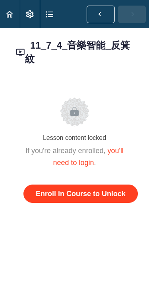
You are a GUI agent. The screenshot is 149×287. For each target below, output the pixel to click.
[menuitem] (30, 14)
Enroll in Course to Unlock (81, 194)
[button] (10, 14)
